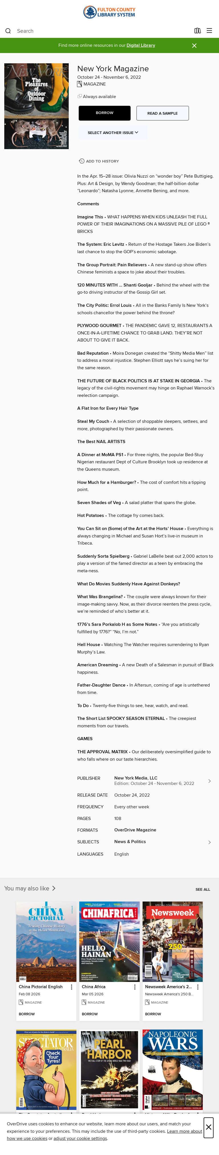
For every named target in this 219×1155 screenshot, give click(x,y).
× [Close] (208, 1128)
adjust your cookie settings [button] (80, 1138)
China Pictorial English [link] (41, 987)
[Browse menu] (209, 31)
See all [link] (203, 889)
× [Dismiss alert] (194, 45)
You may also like (30, 888)
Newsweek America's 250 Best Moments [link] (170, 987)
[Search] (8, 31)
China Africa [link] (94, 987)
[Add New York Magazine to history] (99, 161)
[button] (105, 113)
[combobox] (98, 31)
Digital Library (141, 45)
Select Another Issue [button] (113, 132)
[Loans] (197, 32)
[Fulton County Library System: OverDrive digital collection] (109, 12)
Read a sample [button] (162, 113)
